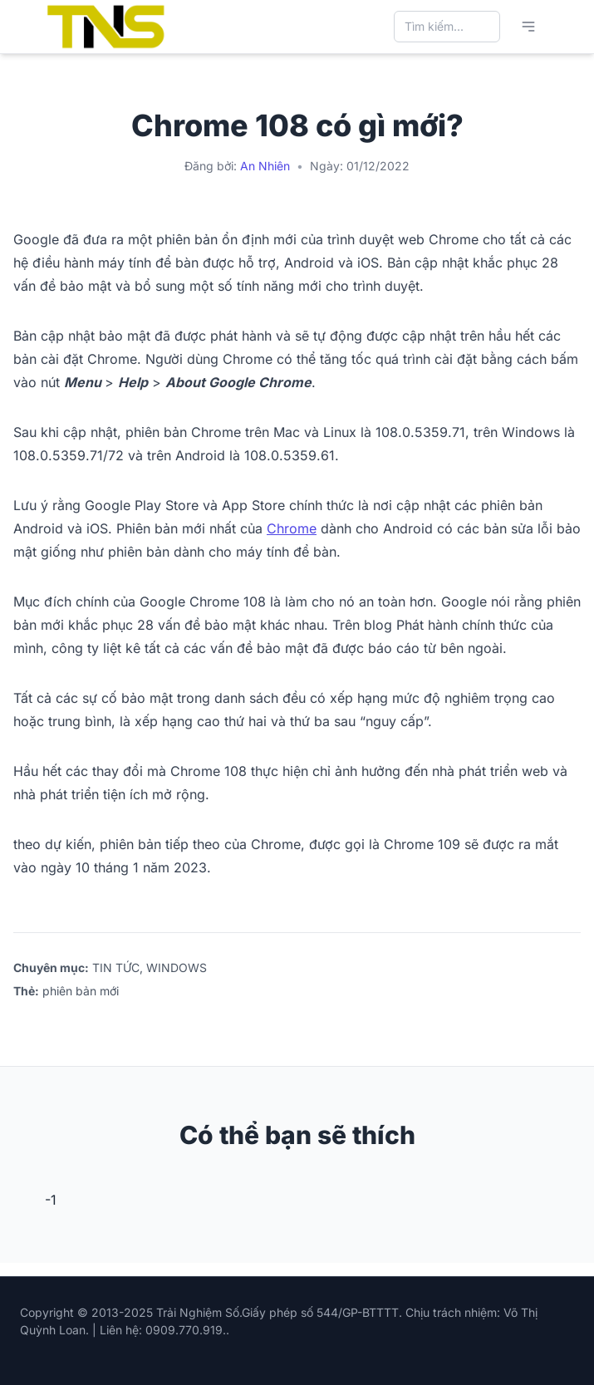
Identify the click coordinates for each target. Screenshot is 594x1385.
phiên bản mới (80, 991)
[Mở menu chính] (528, 26)
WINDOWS (176, 967)
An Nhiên (265, 166)
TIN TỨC (116, 967)
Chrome (292, 528)
